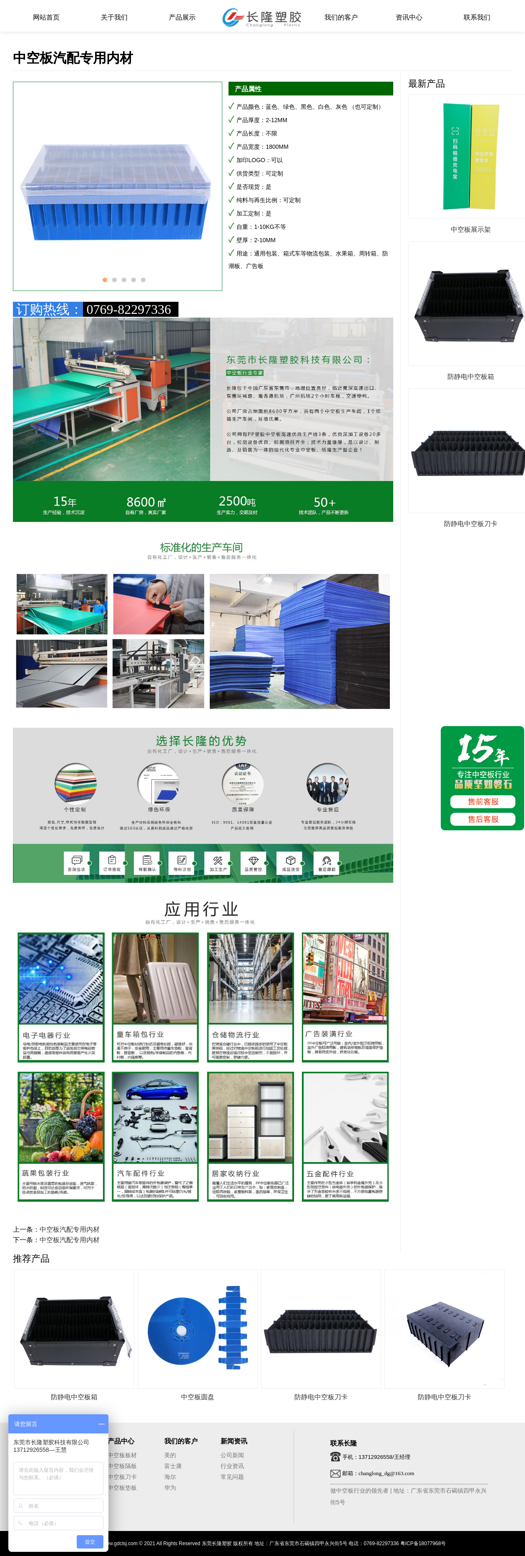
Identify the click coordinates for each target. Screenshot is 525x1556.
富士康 (173, 1466)
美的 (170, 1455)
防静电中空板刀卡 (470, 523)
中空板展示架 (471, 229)
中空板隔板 (122, 1466)
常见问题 (232, 1476)
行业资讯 (232, 1466)
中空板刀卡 (122, 1476)
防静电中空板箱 (470, 376)
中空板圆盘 (197, 1397)
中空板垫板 (122, 1487)
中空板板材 (122, 1455)
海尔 (170, 1476)
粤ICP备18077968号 (423, 1543)
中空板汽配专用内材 (70, 1229)
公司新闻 (232, 1455)
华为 (170, 1487)
